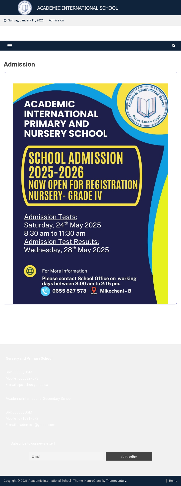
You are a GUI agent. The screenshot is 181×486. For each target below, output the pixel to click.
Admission (56, 20)
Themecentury (116, 481)
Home (173, 481)
